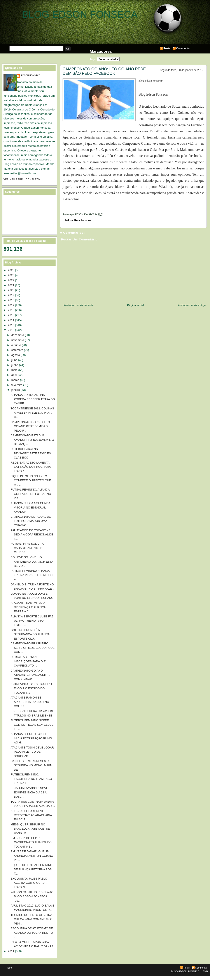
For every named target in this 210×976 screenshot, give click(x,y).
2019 (11, 295)
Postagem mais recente (78, 305)
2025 (11, 275)
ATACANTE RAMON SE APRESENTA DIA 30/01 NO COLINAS (29, 702)
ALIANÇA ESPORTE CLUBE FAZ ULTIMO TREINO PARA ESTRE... (31, 621)
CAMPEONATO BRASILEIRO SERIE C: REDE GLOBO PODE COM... (32, 648)
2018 (11, 300)
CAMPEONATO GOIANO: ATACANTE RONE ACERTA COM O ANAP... (29, 675)
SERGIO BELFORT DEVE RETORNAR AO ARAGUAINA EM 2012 (31, 815)
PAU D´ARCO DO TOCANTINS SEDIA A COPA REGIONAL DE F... (31, 534)
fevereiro (17, 385)
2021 (11, 285)
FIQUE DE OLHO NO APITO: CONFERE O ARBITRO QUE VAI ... (30, 480)
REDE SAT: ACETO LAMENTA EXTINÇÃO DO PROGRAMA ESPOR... (30, 467)
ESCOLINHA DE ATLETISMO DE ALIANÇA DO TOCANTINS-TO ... (31, 933)
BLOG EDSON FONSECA (80, 14)
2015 (11, 315)
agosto (15, 355)
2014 (11, 320)
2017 (11, 305)
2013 (11, 325)
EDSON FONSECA (30, 75)
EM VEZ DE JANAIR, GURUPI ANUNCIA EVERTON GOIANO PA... (31, 856)
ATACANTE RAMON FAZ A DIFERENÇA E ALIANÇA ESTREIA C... (28, 607)
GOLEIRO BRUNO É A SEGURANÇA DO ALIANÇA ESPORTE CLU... (29, 634)
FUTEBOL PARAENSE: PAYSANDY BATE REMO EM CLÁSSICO (30, 453)
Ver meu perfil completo (22, 179)
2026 (11, 270)
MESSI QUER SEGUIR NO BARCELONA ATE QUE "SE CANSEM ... (30, 829)
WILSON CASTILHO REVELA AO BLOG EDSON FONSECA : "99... (31, 896)
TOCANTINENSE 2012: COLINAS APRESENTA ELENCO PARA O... (32, 413)
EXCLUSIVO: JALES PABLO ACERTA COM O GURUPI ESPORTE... (28, 883)
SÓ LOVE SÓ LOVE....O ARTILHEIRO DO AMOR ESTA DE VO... (31, 561)
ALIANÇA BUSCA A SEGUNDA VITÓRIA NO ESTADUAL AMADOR (30, 507)
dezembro (17, 335)
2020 (11, 290)
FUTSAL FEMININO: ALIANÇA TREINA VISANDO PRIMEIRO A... (31, 575)
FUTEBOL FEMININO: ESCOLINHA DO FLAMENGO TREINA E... (31, 779)
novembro (17, 340)
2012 (11, 330)
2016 (11, 310)
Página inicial (135, 305)
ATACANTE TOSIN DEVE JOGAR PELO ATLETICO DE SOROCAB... (32, 752)
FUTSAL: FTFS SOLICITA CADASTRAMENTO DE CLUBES (27, 548)
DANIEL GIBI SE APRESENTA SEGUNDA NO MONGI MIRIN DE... (31, 765)
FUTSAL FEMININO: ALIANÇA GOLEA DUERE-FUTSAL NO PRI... (30, 494)
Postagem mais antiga (192, 305)
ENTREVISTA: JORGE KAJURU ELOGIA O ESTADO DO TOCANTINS (31, 688)
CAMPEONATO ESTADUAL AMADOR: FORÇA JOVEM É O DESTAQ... (32, 440)
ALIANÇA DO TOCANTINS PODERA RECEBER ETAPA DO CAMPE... (32, 399)
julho (14, 360)
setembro (17, 350)
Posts (167, 48)
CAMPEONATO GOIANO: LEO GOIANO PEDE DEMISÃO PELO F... (30, 426)
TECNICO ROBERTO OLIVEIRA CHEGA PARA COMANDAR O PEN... (31, 919)
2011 (11, 951)
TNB (205, 971)
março (15, 380)
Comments (183, 48)
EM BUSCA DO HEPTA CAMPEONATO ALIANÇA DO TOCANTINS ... (30, 842)
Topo (9, 967)
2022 (11, 280)
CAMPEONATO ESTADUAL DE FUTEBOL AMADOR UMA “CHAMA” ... (30, 521)
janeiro (15, 389)
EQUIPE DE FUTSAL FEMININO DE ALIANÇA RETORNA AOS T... (31, 869)
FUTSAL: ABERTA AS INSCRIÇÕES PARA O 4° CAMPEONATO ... (28, 661)
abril (14, 375)
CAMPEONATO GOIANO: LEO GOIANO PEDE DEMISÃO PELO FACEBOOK (104, 71)
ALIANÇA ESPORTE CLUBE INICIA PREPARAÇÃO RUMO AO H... (31, 738)
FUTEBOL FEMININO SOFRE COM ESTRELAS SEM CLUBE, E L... (32, 725)
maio (14, 370)
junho (14, 365)
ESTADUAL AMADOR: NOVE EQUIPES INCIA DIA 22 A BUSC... (29, 792)
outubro (16, 345)
